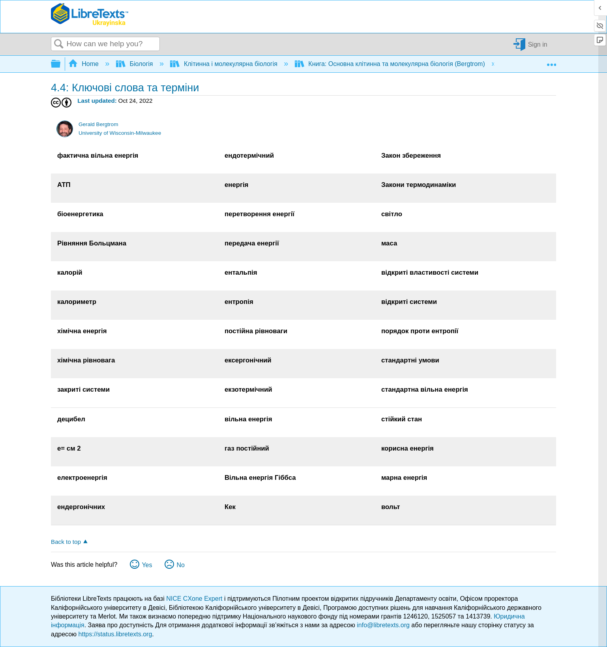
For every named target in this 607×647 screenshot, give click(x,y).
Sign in (537, 44)
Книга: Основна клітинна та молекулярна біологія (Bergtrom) (391, 63)
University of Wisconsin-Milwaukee (120, 133)
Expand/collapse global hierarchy (60, 64)
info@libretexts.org (383, 625)
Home (84, 63)
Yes (147, 565)
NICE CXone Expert (195, 598)
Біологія (135, 63)
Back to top (66, 541)
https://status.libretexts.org (115, 634)
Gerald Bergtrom (98, 124)
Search (59, 44)
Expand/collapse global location (551, 62)
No (180, 565)
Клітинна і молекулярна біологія (224, 63)
